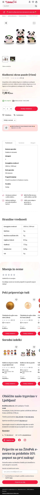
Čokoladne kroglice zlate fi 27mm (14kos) (28, 316)
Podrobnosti (8, 143)
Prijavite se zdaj (20, 482)
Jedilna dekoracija (12, 16)
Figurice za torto (22, 16)
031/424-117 (23, 421)
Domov (4, 16)
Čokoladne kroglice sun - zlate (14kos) (10, 316)
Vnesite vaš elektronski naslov (10, 468)
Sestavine (21, 143)
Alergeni (33, 143)
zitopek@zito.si (26, 435)
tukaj (11, 478)
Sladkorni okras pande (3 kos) (27, 364)
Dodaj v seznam (10, 120)
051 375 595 (19, 417)
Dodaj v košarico (26, 109)
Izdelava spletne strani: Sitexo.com (10, 493)
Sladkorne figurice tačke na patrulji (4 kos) (10, 364)
